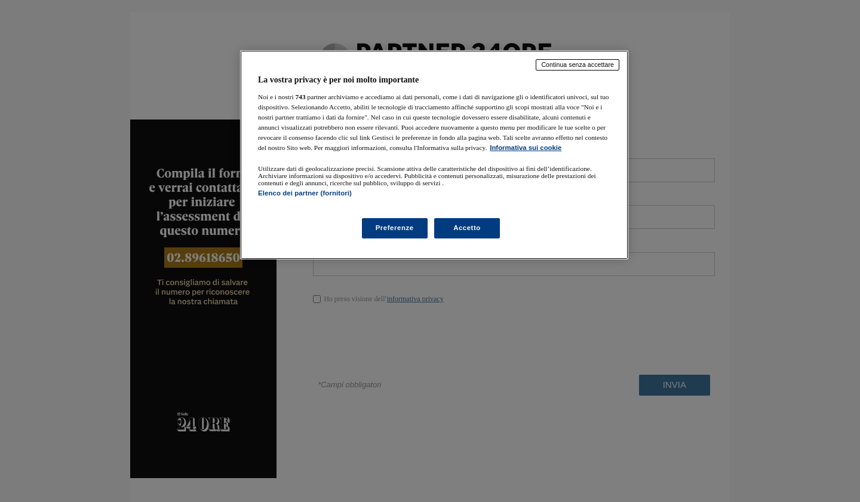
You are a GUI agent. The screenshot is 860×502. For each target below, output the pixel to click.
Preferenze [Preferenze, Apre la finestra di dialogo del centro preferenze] (395, 227)
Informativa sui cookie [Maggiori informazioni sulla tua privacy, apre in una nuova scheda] (525, 147)
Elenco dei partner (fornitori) (305, 193)
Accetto (467, 227)
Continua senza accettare (577, 64)
